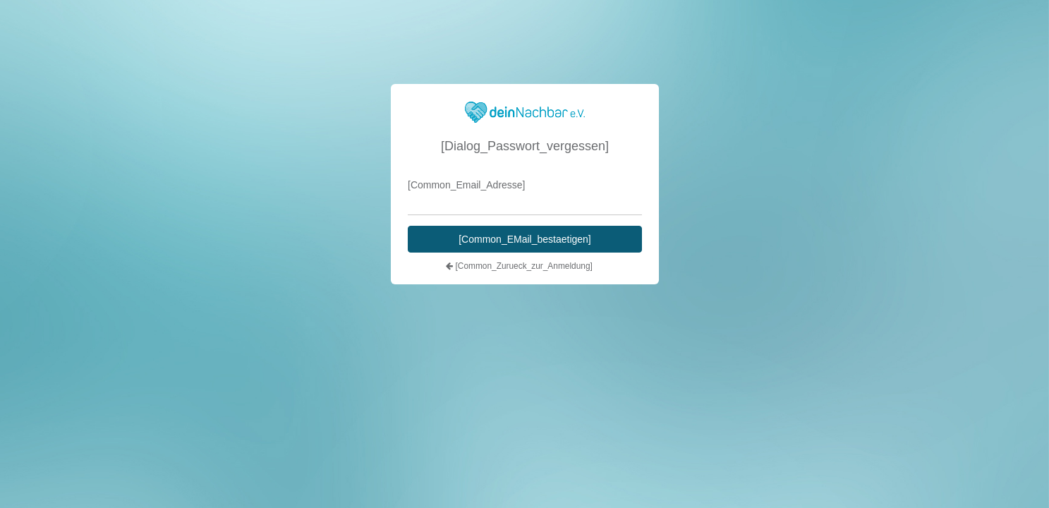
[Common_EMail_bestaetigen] (525, 239)
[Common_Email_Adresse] (467, 184)
